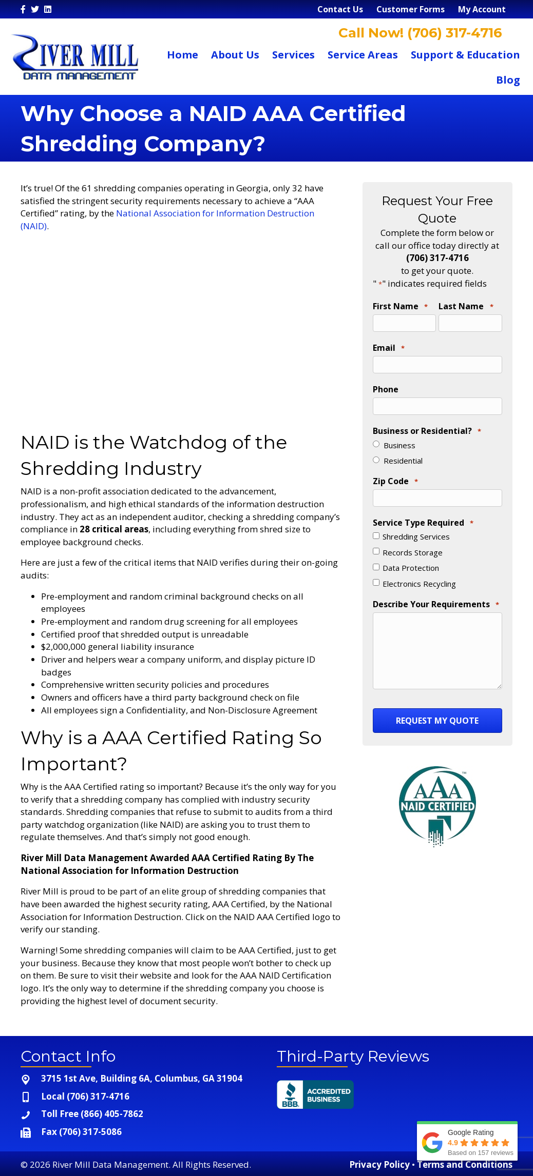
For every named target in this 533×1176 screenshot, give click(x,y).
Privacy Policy (379, 1164)
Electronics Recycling (419, 578)
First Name (400, 306)
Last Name (466, 306)
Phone (385, 386)
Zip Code (395, 478)
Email (389, 347)
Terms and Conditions (464, 1164)
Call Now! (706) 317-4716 (418, 33)
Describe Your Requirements (436, 599)
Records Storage (413, 547)
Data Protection (411, 563)
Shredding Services (416, 531)
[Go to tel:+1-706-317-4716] (138, 1096)
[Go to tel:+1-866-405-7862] (138, 1114)
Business (399, 441)
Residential (403, 457)
